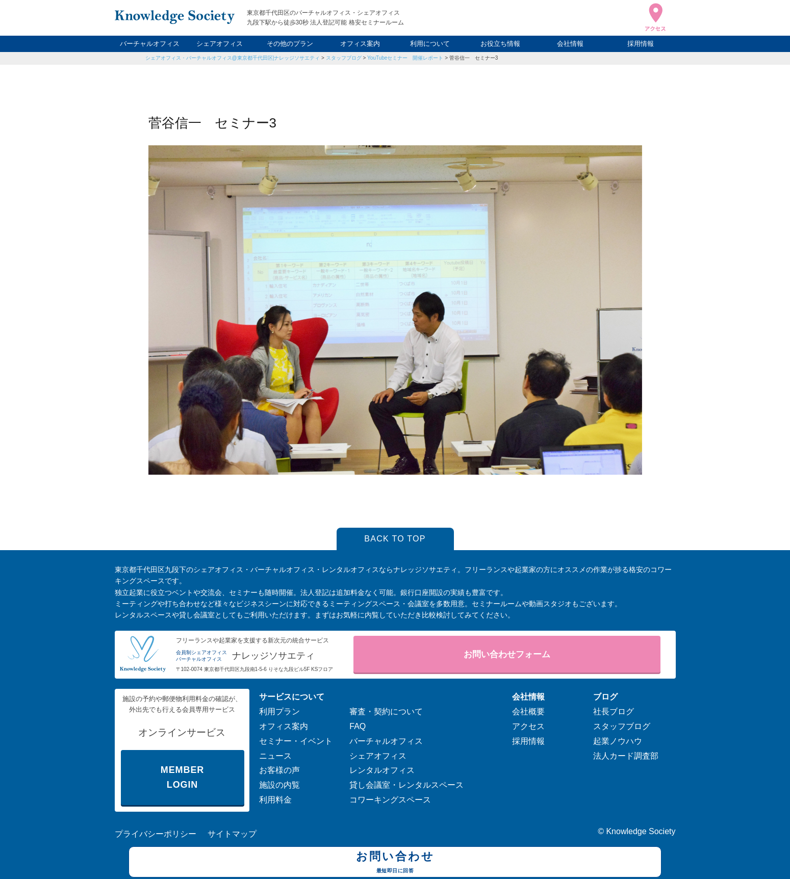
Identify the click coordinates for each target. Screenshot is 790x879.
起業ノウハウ (617, 741)
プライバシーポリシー (155, 834)
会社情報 (570, 43)
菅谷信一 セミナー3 (473, 58)
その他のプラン (290, 43)
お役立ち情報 (500, 43)
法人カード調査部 (625, 756)
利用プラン (279, 711)
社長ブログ (613, 711)
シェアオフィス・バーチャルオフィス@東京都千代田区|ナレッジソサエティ (232, 58)
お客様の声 (279, 770)
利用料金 (275, 799)
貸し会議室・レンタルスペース (406, 785)
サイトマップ (232, 834)
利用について (430, 43)
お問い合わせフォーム (507, 654)
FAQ (357, 726)
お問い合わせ (395, 863)
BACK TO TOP (395, 538)
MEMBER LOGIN (182, 777)
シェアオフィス (219, 43)
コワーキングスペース (390, 799)
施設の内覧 (279, 785)
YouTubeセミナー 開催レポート (405, 58)
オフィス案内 (360, 43)
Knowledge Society (640, 831)
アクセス (528, 726)
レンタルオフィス (382, 770)
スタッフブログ (344, 58)
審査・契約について (386, 711)
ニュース (275, 756)
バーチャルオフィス (150, 43)
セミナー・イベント (296, 741)
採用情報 (640, 43)
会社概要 (528, 711)
